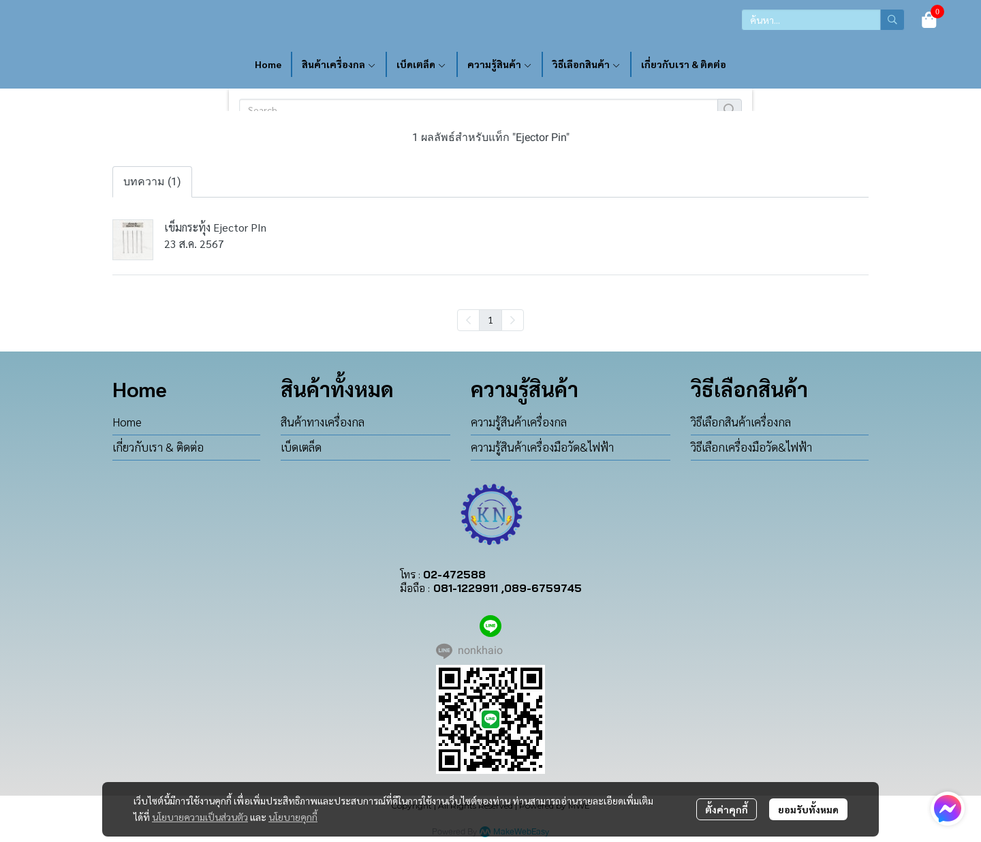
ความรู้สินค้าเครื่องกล (519, 421)
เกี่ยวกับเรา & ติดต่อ (158, 446)
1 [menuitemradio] (490, 319)
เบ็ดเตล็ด (301, 446)
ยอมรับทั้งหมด (808, 809)
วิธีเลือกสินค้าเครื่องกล (741, 421)
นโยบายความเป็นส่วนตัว (200, 817)
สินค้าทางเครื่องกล (322, 421)
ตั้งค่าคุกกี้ (726, 809)
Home (127, 421)
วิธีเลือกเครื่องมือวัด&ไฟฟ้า (751, 446)
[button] (823, 19)
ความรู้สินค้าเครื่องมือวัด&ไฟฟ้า (542, 446)
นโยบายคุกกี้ (292, 817)
